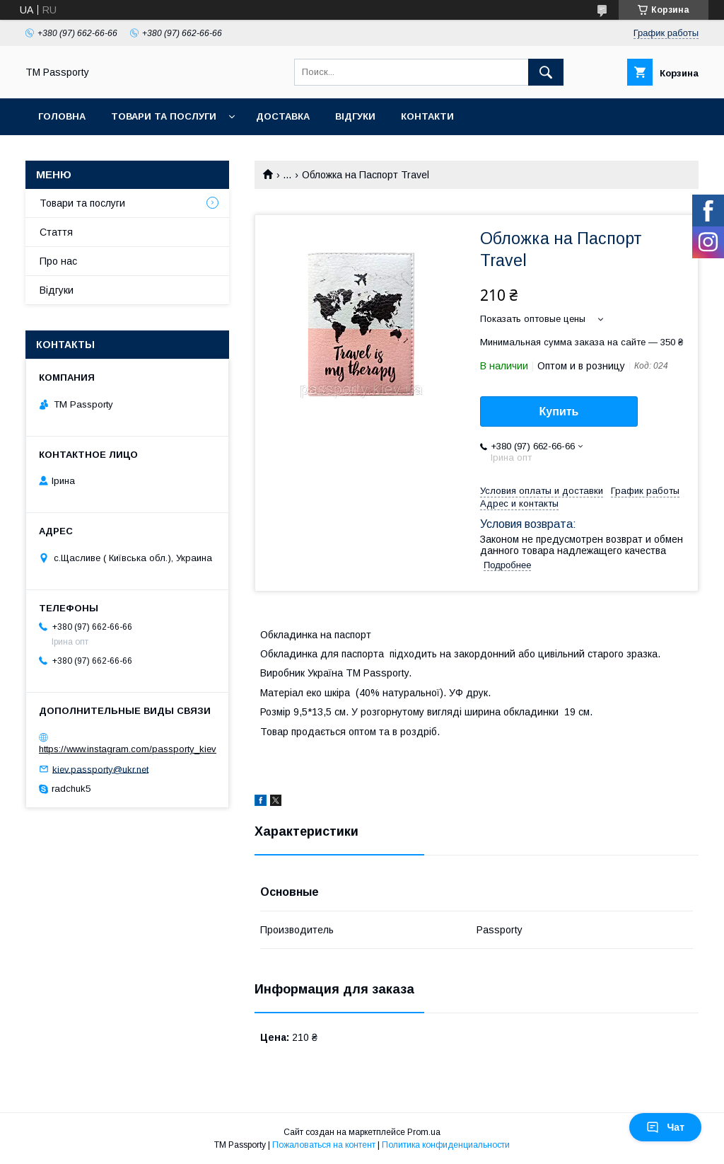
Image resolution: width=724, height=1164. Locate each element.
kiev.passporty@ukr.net (100, 768)
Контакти (427, 116)
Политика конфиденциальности (446, 1145)
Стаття (56, 232)
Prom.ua (423, 1132)
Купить (559, 411)
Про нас (58, 261)
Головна (62, 116)
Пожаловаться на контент (323, 1145)
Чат (665, 1127)
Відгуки (355, 116)
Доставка (283, 116)
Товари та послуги (163, 116)
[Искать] (546, 72)
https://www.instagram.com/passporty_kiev (127, 749)
